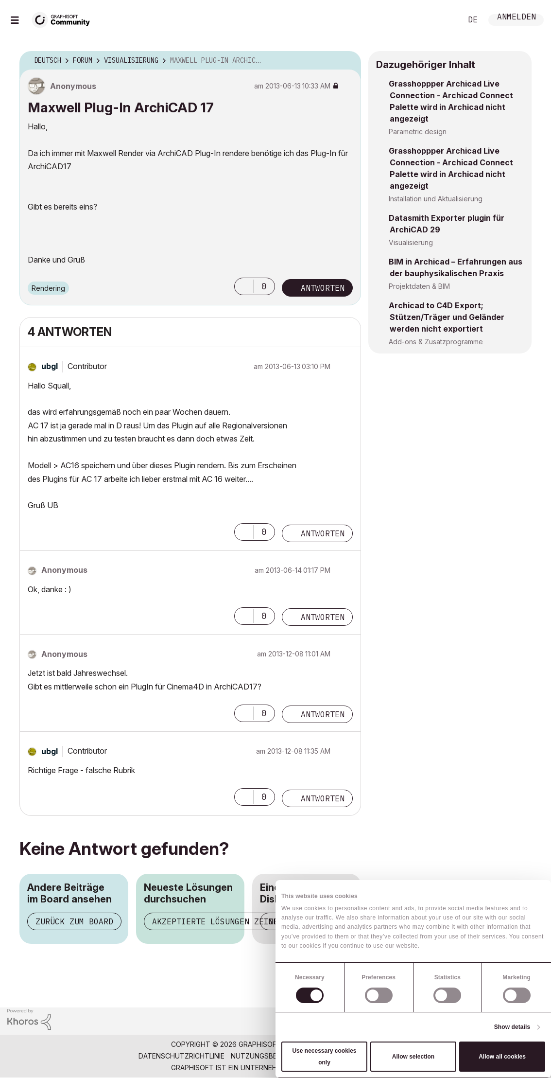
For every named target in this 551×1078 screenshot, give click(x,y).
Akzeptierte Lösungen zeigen (217, 921)
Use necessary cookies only (324, 1056)
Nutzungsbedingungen (273, 1056)
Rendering (48, 288)
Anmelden (516, 17)
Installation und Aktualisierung (435, 198)
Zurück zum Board (74, 921)
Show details (512, 1027)
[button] (244, 286)
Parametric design (418, 131)
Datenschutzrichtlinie (181, 1056)
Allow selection (413, 1056)
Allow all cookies (502, 1056)
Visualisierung (411, 242)
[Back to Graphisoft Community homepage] (64, 19)
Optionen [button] (347, 61)
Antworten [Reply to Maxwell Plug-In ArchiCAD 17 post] (322, 288)
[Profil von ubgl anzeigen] (49, 366)
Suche (444, 19)
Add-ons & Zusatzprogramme (436, 341)
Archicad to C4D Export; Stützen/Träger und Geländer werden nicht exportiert (446, 317)
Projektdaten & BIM (419, 286)
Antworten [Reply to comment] (322, 533)
